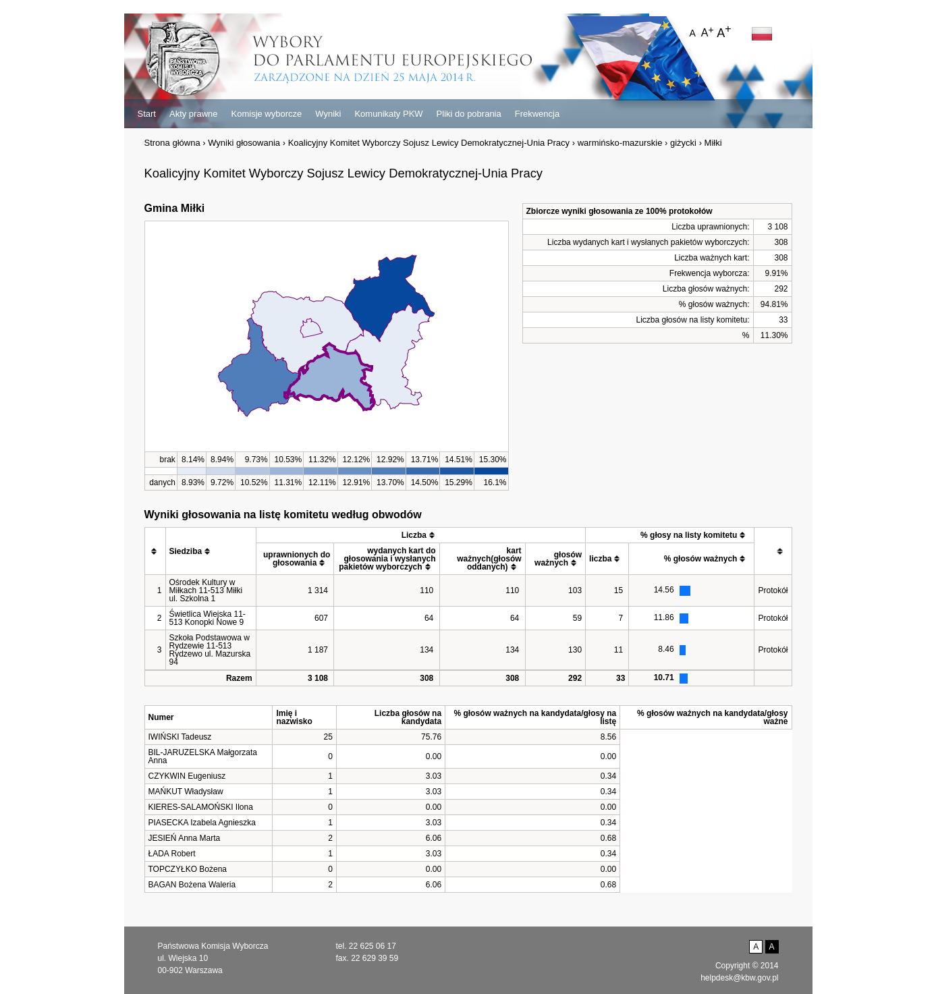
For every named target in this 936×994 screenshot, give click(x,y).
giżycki (683, 143)
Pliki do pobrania (469, 114)
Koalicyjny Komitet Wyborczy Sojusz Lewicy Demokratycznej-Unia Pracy (429, 143)
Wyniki (328, 114)
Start (147, 114)
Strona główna (172, 143)
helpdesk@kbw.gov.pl (739, 978)
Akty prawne (193, 114)
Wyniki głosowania (244, 143)
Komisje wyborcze (266, 114)
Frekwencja (537, 114)
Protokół (773, 590)
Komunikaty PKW (388, 114)
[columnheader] (154, 551)
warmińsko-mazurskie (620, 143)
